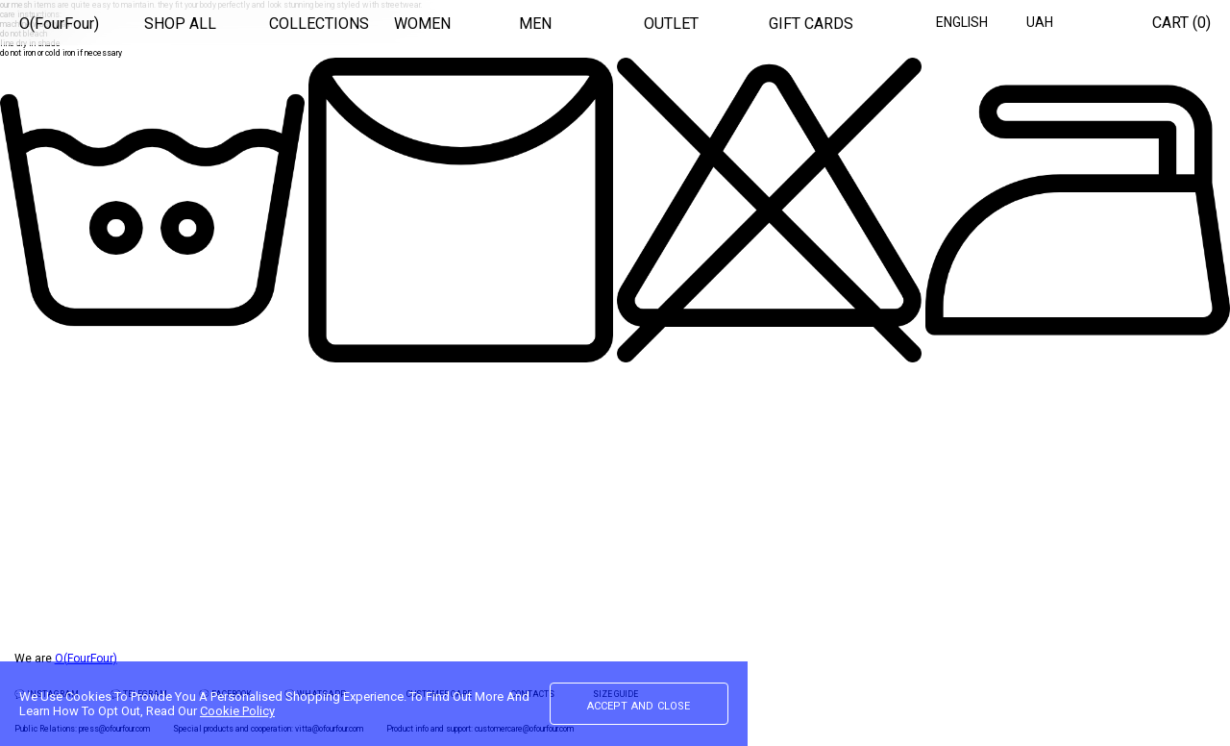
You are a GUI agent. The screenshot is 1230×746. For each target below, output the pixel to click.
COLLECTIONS (319, 23)
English (962, 22)
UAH (1039, 22)
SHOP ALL (180, 23)
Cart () (1181, 22)
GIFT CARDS (811, 23)
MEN (535, 23)
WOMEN (422, 23)
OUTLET (671, 23)
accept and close (638, 704)
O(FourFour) (59, 23)
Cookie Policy (237, 711)
